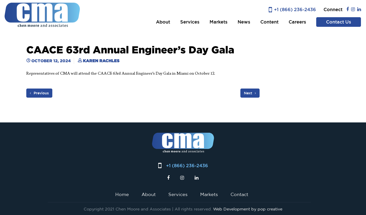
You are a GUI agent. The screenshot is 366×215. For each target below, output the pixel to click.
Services (189, 21)
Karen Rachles (101, 60)
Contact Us (338, 21)
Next (250, 93)
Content (269, 21)
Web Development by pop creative (247, 209)
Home (122, 194)
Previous (39, 93)
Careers (297, 21)
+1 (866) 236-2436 (295, 9)
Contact (239, 194)
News (244, 21)
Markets (218, 21)
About (163, 21)
